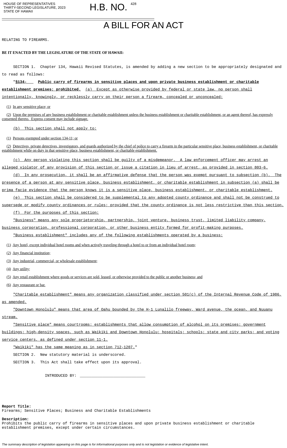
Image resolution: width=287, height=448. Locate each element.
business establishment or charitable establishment (183, 115)
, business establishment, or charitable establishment (117, 150)
